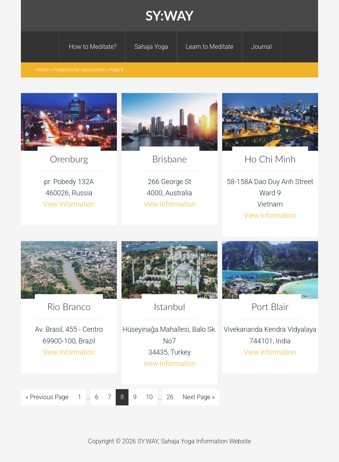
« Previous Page (47, 397)
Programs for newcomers (79, 69)
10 (149, 397)
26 (169, 397)
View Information (69, 204)
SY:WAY (169, 15)
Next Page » (199, 397)
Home (42, 69)
